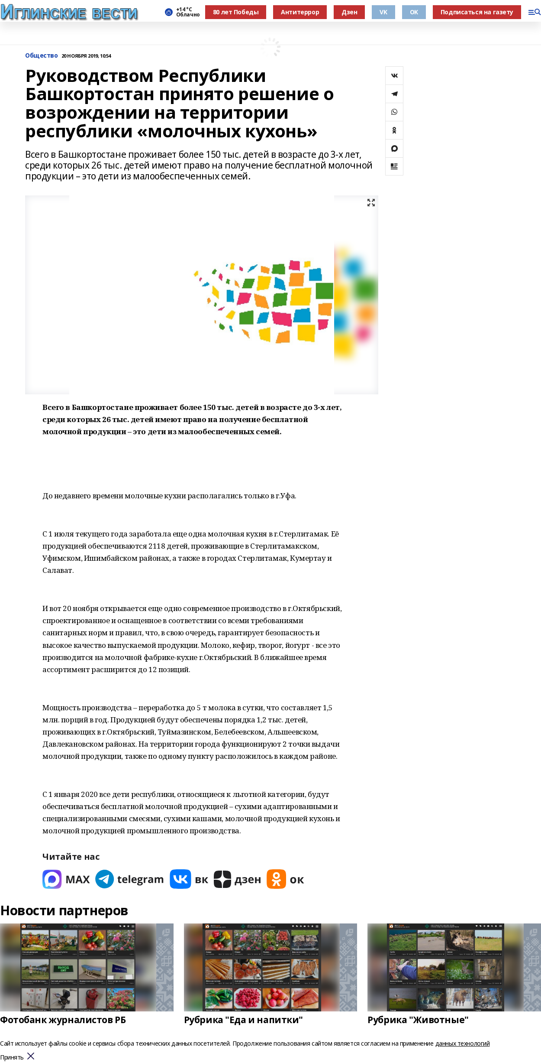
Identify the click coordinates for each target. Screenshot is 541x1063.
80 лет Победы (236, 12)
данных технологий (462, 1043)
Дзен (349, 12)
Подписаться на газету (477, 12)
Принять (12, 1057)
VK (383, 12)
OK (414, 12)
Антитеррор (300, 12)
